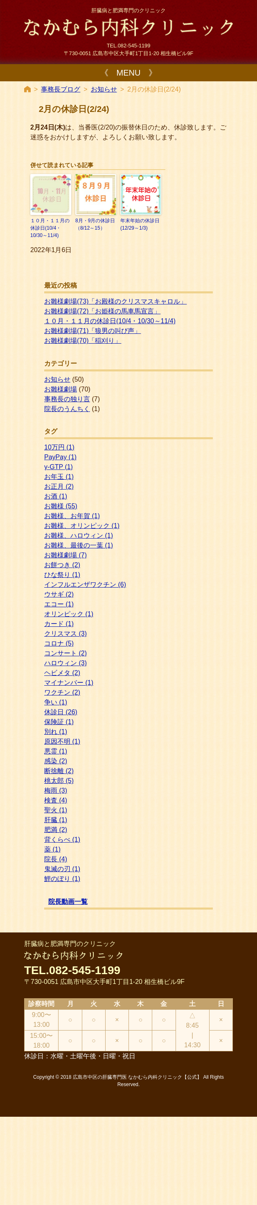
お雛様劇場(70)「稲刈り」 (82, 340)
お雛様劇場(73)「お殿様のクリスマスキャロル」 (115, 301)
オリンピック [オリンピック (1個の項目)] (68, 613)
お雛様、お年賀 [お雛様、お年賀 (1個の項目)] (72, 515)
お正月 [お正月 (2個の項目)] (59, 486)
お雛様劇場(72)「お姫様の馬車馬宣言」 (102, 311)
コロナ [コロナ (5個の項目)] (59, 643)
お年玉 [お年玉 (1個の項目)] (59, 476)
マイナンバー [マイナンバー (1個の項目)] (68, 682)
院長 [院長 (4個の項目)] (55, 859)
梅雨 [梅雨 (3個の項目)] (55, 790)
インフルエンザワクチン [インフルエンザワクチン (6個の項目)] (85, 584)
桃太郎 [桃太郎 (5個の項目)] (59, 780)
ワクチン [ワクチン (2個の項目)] (62, 692)
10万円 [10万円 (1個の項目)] (59, 447)
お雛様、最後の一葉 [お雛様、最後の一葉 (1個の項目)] (78, 545)
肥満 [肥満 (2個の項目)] (55, 829)
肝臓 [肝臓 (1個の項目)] (55, 819)
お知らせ (104, 89)
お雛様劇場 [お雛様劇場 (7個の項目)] (65, 555)
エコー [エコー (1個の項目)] (59, 604)
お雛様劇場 (60, 389)
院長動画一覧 (68, 901)
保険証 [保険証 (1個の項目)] (59, 721)
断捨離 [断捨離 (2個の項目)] (59, 770)
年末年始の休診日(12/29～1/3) (140, 224)
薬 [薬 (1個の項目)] (52, 849)
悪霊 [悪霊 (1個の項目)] (55, 751)
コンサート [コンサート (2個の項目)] (65, 653)
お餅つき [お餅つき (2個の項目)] (62, 564)
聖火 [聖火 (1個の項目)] (55, 810)
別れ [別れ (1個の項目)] (55, 731)
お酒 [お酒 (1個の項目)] (55, 496)
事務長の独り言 (67, 399)
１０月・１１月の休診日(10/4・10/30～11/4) (50, 228)
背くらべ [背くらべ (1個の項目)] (62, 839)
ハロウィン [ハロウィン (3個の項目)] (65, 663)
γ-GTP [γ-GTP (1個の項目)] (58, 466)
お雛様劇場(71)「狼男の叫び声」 (92, 330)
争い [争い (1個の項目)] (55, 702)
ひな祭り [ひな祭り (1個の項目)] (62, 574)
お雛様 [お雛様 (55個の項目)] (60, 506)
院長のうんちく (67, 408)
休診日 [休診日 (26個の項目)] (60, 712)
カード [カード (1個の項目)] (59, 623)
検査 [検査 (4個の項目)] (55, 800)
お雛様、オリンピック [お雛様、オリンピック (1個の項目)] (81, 525)
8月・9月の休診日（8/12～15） (95, 224)
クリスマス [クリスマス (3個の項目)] (65, 633)
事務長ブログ (60, 89)
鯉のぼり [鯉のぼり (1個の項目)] (62, 878)
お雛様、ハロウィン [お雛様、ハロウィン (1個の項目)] (78, 535)
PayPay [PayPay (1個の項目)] (60, 457)
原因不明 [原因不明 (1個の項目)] (62, 741)
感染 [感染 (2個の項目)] (55, 761)
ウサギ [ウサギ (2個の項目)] (59, 594)
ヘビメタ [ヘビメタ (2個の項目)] (62, 672)
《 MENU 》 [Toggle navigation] (128, 72)
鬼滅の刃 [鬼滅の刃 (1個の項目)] (62, 868)
